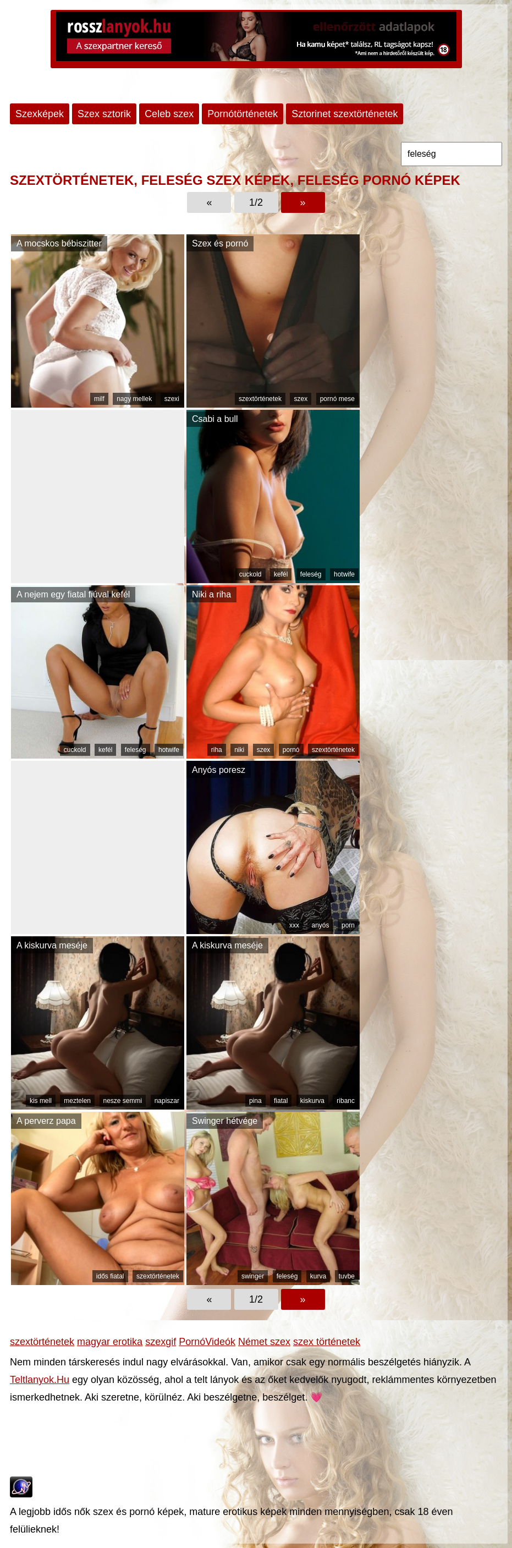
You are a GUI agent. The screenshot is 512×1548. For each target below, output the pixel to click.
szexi (171, 399)
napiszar (167, 1101)
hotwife (344, 574)
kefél (281, 574)
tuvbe (347, 1276)
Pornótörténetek (242, 113)
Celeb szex (169, 113)
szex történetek (326, 1341)
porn (348, 925)
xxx (294, 925)
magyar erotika (109, 1341)
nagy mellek (134, 399)
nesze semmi (122, 1101)
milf (99, 399)
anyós (320, 925)
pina (255, 1101)
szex (300, 399)
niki (239, 750)
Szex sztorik (104, 113)
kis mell (41, 1101)
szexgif (160, 1341)
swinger (252, 1276)
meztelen (77, 1101)
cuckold (250, 574)
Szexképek (39, 113)
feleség (311, 574)
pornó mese (337, 399)
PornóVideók (207, 1341)
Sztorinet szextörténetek (344, 113)
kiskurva (312, 1101)
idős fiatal (110, 1276)
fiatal (281, 1101)
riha (216, 750)
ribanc (346, 1101)
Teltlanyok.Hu (39, 1379)
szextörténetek (260, 399)
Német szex (264, 1341)
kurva (318, 1276)
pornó (291, 750)
